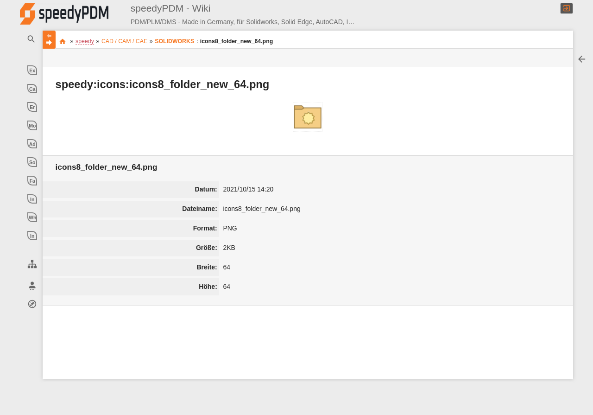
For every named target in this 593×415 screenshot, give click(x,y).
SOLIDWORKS (174, 41)
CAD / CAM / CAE (124, 41)
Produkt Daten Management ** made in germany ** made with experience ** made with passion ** (62, 41)
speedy (85, 41)
